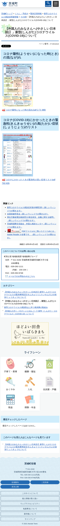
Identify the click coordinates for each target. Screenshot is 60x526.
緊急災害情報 (36, 14)
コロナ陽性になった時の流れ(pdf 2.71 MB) (26, 110)
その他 (23, 17)
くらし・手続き (21, 14)
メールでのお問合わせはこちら (21, 276)
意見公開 (15, 487)
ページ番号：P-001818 (49, 44)
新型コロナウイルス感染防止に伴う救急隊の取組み (26, 307)
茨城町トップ (7, 14)
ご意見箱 (44, 482)
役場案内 (15, 482)
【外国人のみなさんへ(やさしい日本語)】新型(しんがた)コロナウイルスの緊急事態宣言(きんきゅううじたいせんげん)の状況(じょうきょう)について (30, 294)
